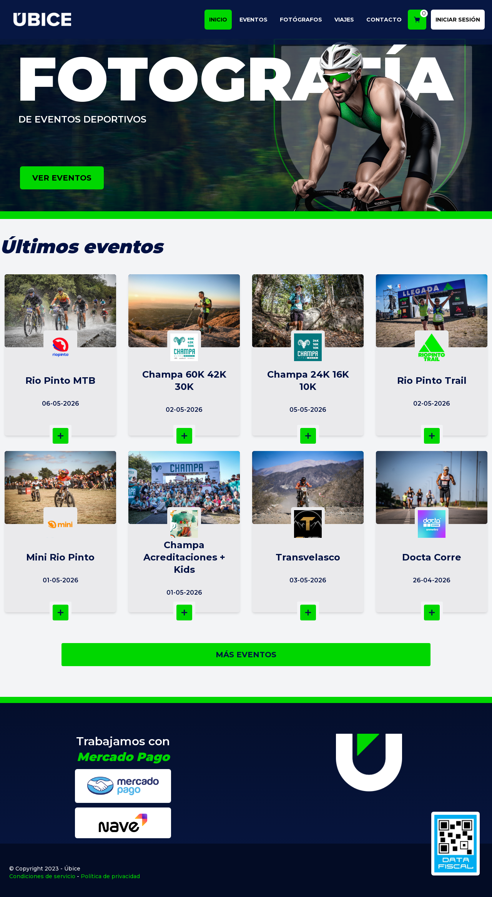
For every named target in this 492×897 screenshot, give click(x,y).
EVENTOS (256, 20)
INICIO (221, 20)
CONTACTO (386, 20)
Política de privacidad (110, 876)
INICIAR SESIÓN (460, 20)
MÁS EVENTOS (246, 654)
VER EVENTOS (61, 177)
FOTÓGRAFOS (304, 20)
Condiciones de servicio (42, 876)
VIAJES (347, 20)
